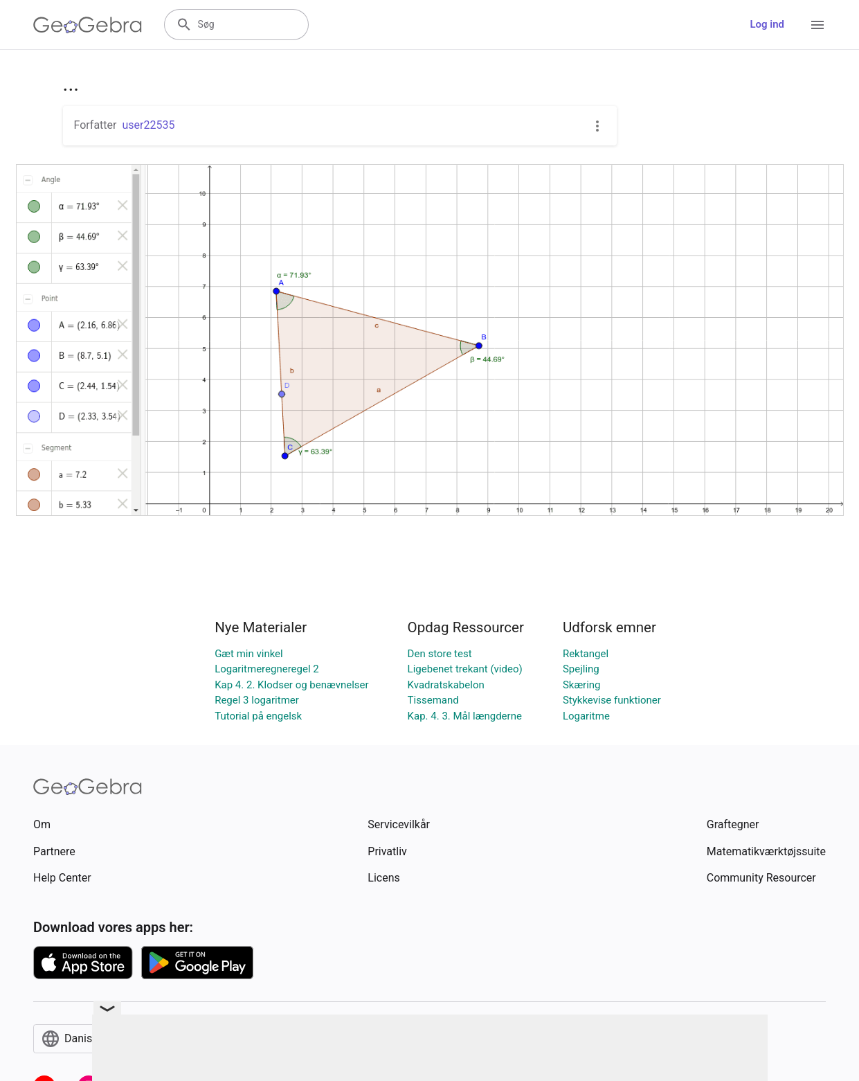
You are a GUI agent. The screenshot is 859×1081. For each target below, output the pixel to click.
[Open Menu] (817, 25)
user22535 (148, 125)
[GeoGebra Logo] (87, 25)
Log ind (767, 24)
